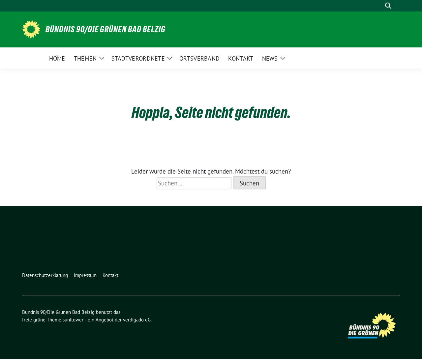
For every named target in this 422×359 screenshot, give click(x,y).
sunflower (73, 320)
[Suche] (379, 6)
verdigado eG (137, 320)
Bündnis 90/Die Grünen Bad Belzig (105, 29)
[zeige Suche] (388, 6)
